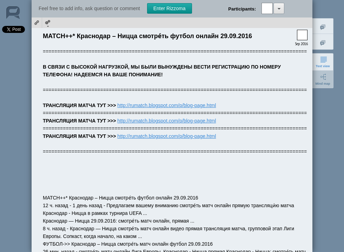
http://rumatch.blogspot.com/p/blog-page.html (166, 105)
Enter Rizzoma (169, 8)
